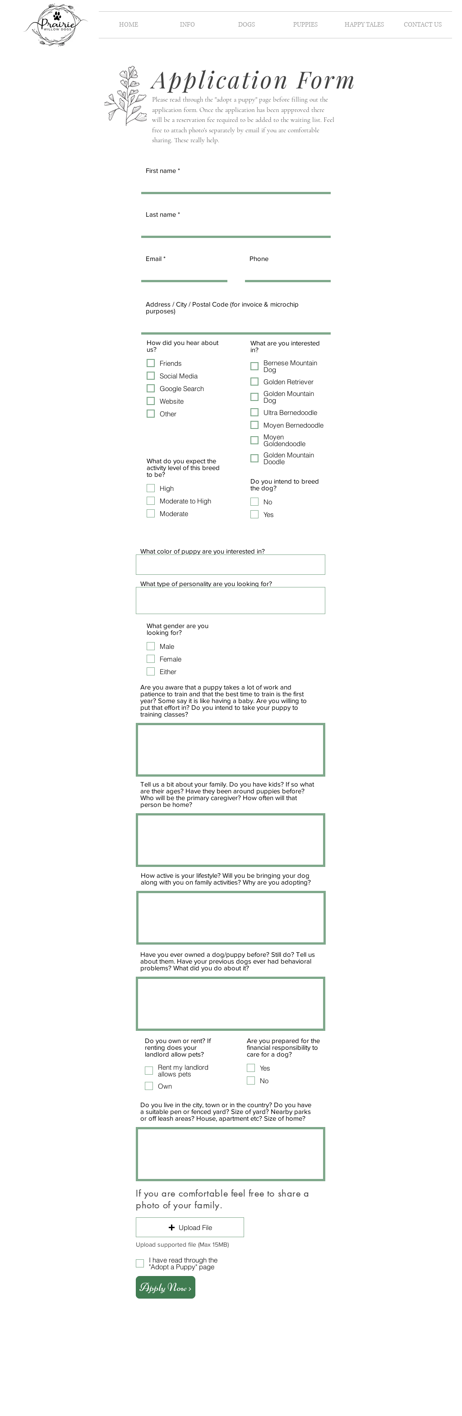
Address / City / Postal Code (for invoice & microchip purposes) (222, 307)
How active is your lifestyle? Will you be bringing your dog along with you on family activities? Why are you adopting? (226, 878)
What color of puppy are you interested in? (202, 551)
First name (161, 170)
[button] (187, 25)
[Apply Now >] (165, 1287)
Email (154, 258)
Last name (161, 214)
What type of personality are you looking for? (206, 583)
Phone (258, 258)
